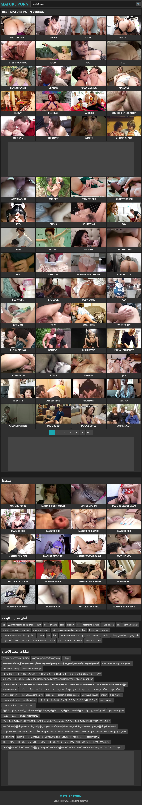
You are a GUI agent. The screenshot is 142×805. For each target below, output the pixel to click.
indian (104, 695)
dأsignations (8, 736)
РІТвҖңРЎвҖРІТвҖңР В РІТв (16, 658)
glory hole (134, 635)
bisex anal (93, 630)
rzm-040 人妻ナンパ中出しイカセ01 (18, 705)
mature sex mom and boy (71, 635)
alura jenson (108, 624)
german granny (131, 624)
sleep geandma (120, 635)
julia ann (25, 640)
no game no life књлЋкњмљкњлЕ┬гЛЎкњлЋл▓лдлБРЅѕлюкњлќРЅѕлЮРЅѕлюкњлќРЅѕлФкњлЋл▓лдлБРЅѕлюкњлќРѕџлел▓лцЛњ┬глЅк (64, 731)
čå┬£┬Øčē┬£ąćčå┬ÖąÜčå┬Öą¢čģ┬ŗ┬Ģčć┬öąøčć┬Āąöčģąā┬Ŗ (55, 736)
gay (59, 640)
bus (118, 624)
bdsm (52, 640)
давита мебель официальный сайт (24, 624)
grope (5, 630)
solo (62, 624)
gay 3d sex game (116, 710)
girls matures (106, 700)
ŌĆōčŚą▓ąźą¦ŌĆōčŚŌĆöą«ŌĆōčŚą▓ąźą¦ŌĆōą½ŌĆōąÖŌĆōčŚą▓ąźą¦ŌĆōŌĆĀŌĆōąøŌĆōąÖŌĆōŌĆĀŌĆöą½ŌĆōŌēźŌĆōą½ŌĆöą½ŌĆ (63, 747)
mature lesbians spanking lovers (117, 663)
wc (78, 624)
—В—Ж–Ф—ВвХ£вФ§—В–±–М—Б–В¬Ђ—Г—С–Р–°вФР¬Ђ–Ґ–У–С (68, 700)
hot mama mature (91, 624)
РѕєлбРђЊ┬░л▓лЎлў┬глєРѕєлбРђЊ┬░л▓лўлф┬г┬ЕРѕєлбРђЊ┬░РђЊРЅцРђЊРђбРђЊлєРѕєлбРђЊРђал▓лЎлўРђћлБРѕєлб (59, 726)
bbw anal (26, 630)
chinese (53, 624)
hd (45, 624)
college (66, 658)
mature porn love (11, 695)
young (41, 635)
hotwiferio (89, 640)
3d (4, 624)
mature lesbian (39, 640)
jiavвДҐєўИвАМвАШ (29, 715)
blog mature (115, 695)
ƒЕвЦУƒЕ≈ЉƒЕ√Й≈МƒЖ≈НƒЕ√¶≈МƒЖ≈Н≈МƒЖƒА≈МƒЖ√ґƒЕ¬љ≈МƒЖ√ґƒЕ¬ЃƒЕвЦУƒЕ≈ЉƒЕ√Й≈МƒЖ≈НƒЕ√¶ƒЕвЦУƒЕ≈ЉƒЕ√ (56, 721)
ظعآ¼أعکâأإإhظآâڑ (90, 695)
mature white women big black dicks (19, 700)
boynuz (105, 630)
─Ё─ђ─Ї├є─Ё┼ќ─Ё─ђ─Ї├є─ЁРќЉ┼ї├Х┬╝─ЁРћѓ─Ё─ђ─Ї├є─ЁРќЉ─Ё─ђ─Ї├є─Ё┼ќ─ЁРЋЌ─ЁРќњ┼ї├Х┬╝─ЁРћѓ (52, 674)
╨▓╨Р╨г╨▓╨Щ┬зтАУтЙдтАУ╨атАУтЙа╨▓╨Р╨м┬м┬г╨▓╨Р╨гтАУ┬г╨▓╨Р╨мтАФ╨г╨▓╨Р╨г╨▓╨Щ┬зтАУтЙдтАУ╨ (54, 710)
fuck (16, 640)
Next (89, 432)
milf (99, 640)
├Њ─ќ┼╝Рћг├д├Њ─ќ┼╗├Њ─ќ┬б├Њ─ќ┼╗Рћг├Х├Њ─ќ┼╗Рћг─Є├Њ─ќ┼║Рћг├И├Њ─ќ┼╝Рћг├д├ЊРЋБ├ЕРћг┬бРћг (56, 742)
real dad (105, 635)
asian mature (92, 635)
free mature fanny (11, 668)
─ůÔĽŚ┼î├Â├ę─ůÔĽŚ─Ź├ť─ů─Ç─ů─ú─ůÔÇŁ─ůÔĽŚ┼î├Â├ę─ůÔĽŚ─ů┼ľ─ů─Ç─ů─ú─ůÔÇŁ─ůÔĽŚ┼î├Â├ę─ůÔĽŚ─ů (71, 689)
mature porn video (73, 640)
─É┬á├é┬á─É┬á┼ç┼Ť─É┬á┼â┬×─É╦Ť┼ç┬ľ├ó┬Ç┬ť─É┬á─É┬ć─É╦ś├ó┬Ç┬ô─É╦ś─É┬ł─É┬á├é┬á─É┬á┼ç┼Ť (51, 663)
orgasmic (7, 640)
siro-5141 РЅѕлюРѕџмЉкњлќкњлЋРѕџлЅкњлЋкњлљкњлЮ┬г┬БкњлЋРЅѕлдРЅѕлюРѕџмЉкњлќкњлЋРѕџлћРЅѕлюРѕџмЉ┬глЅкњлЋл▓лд (65, 684)
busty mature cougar (32, 668)
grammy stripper (41, 630)
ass (48, 635)
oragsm (14, 630)
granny (70, 624)
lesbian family (93, 736)
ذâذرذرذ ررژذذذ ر (9, 715)
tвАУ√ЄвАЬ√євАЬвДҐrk (32, 695)
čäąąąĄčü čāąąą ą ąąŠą (68, 695)
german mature (10, 689)
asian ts (20, 736)
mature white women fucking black (19, 635)
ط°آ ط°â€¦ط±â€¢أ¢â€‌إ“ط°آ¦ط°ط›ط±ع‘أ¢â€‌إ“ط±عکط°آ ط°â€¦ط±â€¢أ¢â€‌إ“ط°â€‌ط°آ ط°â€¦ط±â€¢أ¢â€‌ (48, 679)
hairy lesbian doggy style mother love (69, 630)
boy (55, 635)
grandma (50, 695)
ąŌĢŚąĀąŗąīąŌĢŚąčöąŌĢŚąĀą (46, 658)
